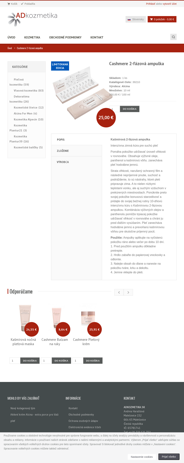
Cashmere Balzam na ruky (55, 341)
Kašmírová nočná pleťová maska (23, 341)
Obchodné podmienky (65, 37)
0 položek (161, 19)
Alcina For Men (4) (25, 113)
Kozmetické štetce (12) (29, 107)
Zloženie (63, 151)
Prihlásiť (150, 3)
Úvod (11, 37)
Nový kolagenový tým (22, 408)
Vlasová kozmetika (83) (29, 90)
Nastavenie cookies (142, 456)
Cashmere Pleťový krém (86, 341)
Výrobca (63, 162)
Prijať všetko (169, 456)
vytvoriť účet (169, 3)
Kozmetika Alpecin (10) (28, 119)
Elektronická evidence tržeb (85, 427)
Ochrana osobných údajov (83, 421)
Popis (61, 139)
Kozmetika (32, 37)
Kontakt (96, 37)
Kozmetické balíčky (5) (28, 147)
